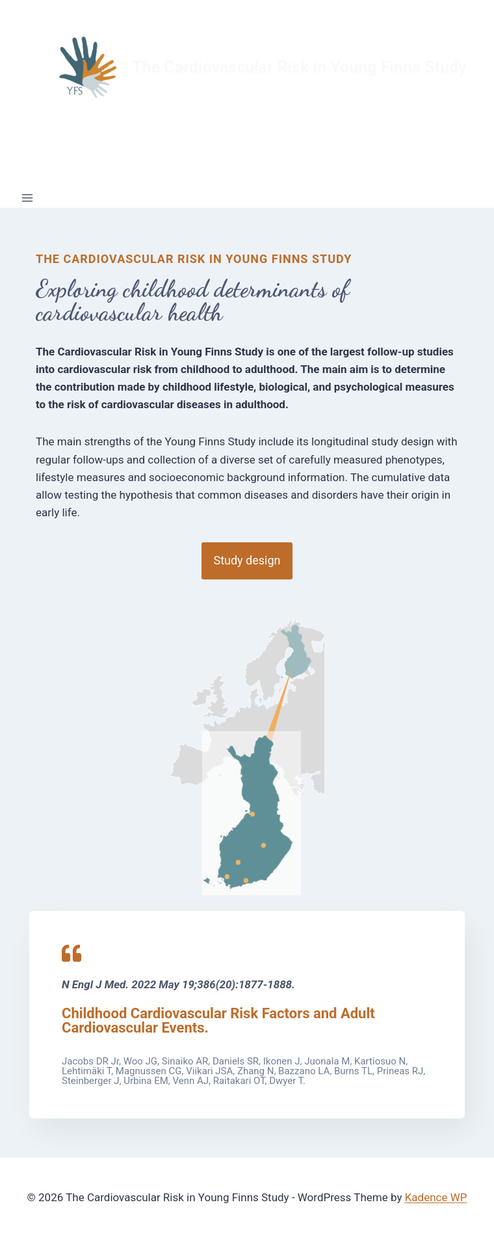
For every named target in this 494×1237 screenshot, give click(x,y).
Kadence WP (436, 1197)
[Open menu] (28, 198)
